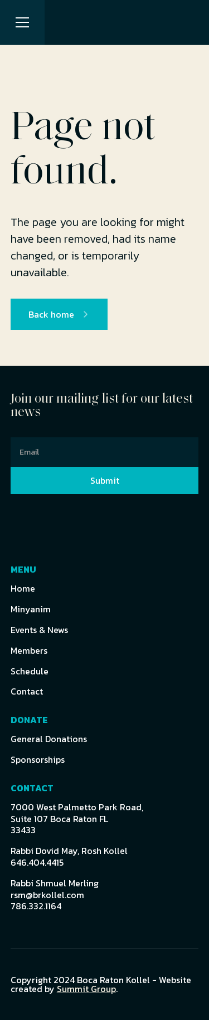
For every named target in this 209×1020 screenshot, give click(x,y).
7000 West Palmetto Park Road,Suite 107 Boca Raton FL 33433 (77, 818)
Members (29, 651)
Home (23, 588)
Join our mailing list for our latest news (102, 406)
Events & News (39, 630)
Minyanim (31, 609)
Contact (27, 691)
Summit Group (86, 988)
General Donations (49, 739)
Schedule (29, 671)
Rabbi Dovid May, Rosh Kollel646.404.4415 (69, 856)
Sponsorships (38, 760)
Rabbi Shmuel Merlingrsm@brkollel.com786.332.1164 (55, 894)
